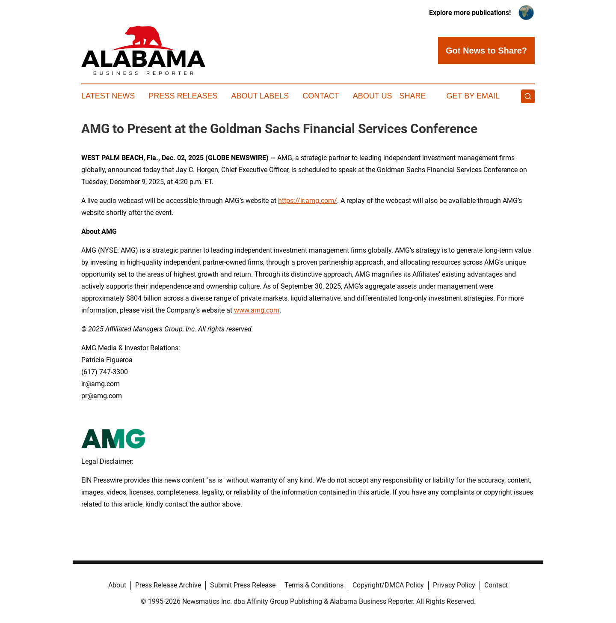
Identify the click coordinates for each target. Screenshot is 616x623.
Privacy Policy (454, 585)
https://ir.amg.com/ (307, 201)
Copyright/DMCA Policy (388, 585)
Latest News (108, 96)
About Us (372, 96)
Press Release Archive (168, 585)
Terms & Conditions (314, 585)
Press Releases (182, 96)
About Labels (260, 96)
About (117, 585)
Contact (320, 96)
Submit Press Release (242, 585)
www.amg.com (256, 310)
